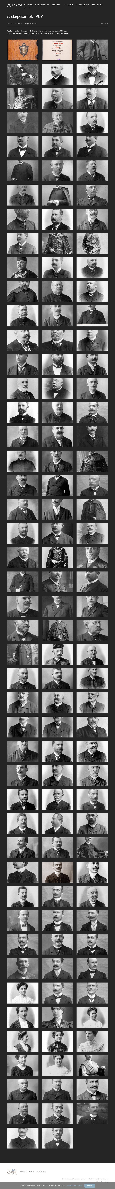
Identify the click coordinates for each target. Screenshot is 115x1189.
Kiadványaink (84, 5)
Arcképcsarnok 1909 (30, 24)
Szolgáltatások (70, 5)
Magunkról (28, 5)
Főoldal (9, 24)
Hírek (93, 5)
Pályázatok (24, 1171)
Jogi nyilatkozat (44, 1171)
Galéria (99, 5)
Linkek (33, 1171)
